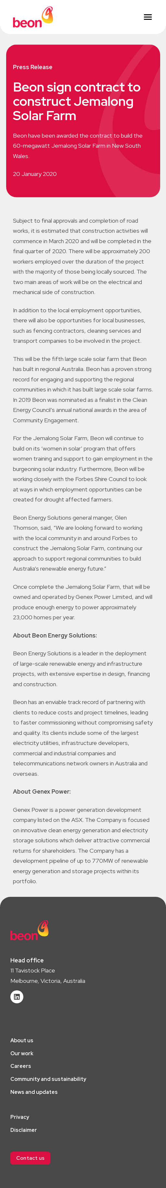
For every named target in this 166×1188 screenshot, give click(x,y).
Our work (21, 1053)
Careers (20, 1066)
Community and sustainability (48, 1079)
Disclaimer (23, 1130)
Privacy (19, 1117)
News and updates (34, 1092)
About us (21, 1040)
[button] (30, 1158)
